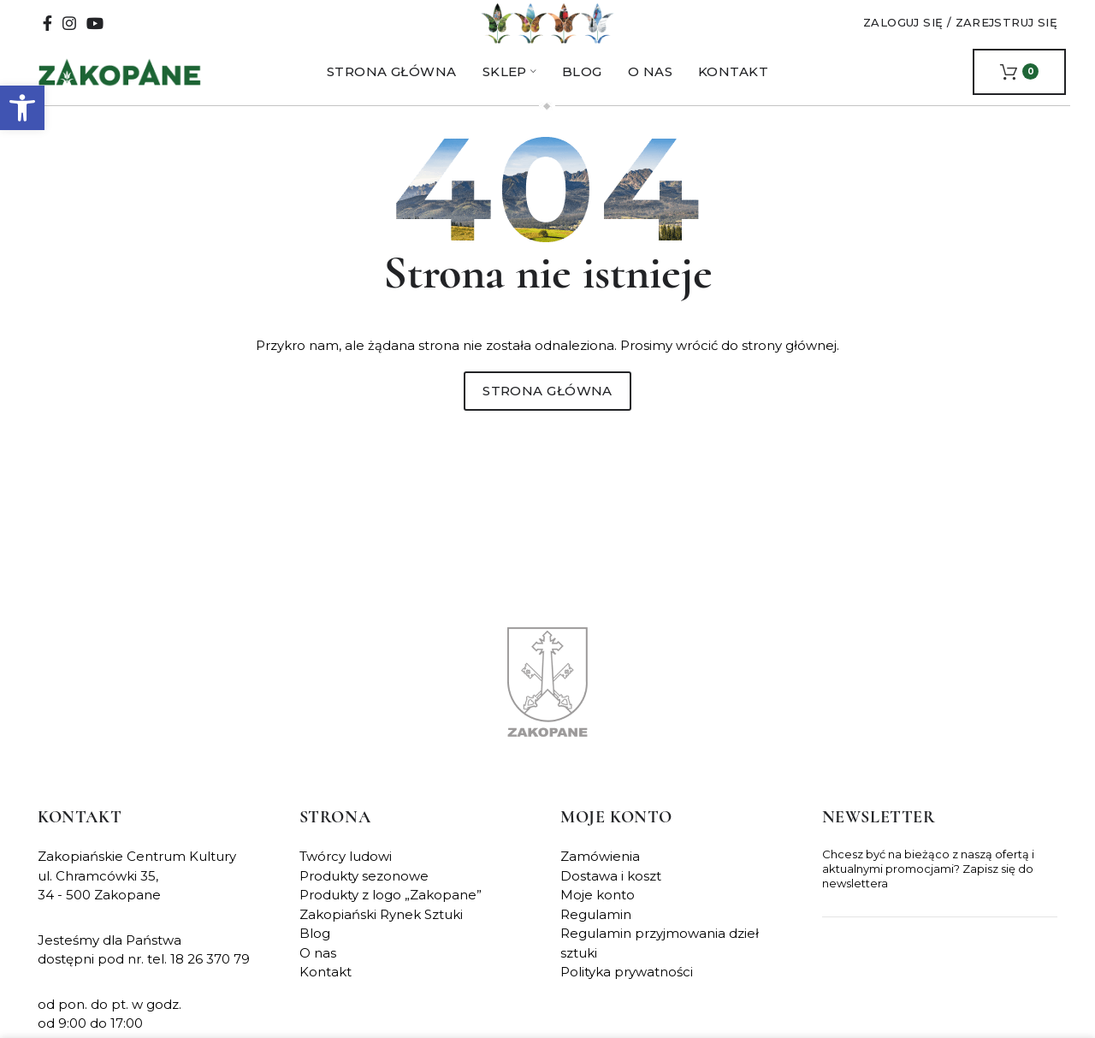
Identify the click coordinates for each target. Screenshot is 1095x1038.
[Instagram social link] (69, 31)
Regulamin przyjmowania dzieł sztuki (659, 960)
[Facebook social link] (47, 31)
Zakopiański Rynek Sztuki (381, 930)
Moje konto (597, 912)
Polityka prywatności (626, 989)
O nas (317, 969)
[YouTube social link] (95, 31)
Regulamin (595, 930)
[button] (22, 108)
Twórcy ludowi (345, 873)
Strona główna (547, 407)
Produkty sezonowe (364, 892)
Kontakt (325, 989)
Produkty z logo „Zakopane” (390, 912)
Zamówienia (600, 873)
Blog (314, 950)
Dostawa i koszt (610, 892)
